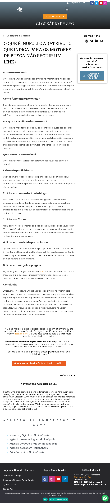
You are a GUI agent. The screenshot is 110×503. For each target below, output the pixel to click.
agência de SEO (22, 333)
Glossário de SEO (9, 479)
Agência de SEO (9, 474)
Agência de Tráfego (11, 469)
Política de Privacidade (58, 499)
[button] (67, 9)
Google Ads (7, 476)
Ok (45, 499)
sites (42, 271)
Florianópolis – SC (82, 471)
